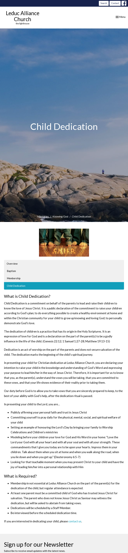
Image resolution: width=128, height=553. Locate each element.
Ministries (43, 216)
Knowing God (60, 216)
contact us (74, 521)
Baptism (11, 270)
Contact (115, 3)
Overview (12, 263)
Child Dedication (16, 285)
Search (103, 3)
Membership (13, 278)
